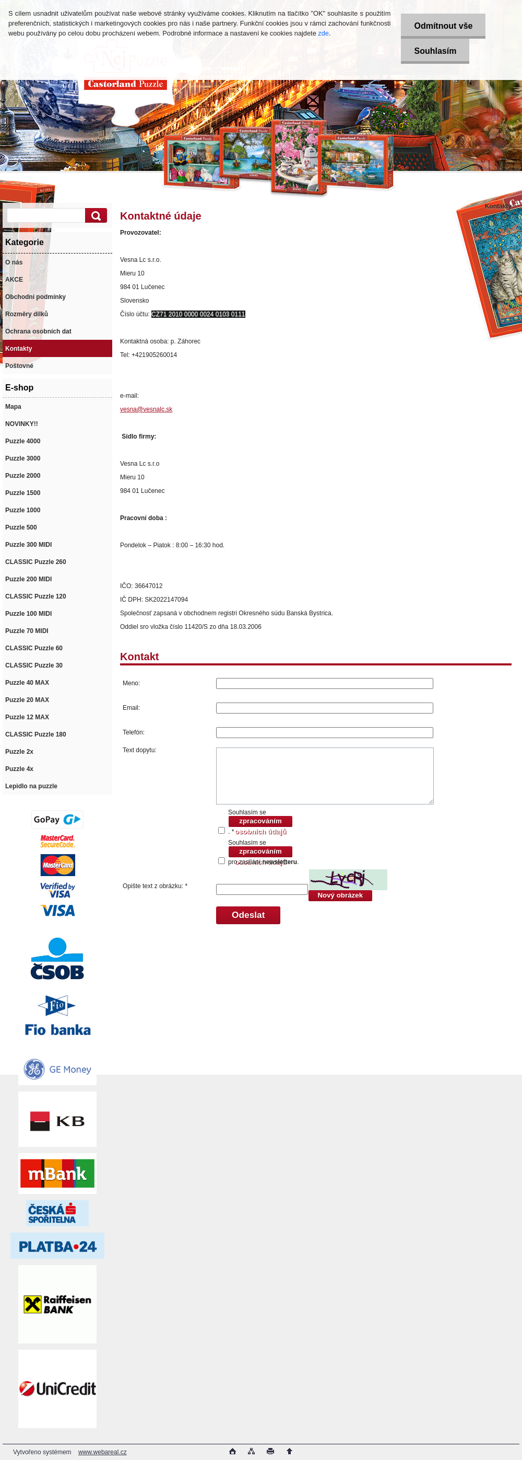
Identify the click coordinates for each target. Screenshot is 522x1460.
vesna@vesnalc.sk (146, 409)
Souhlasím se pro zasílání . (263, 852)
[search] (94, 215)
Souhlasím (435, 51)
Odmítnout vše (443, 25)
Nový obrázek (340, 895)
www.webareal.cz (102, 1452)
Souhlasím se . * (260, 822)
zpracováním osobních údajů (260, 822)
